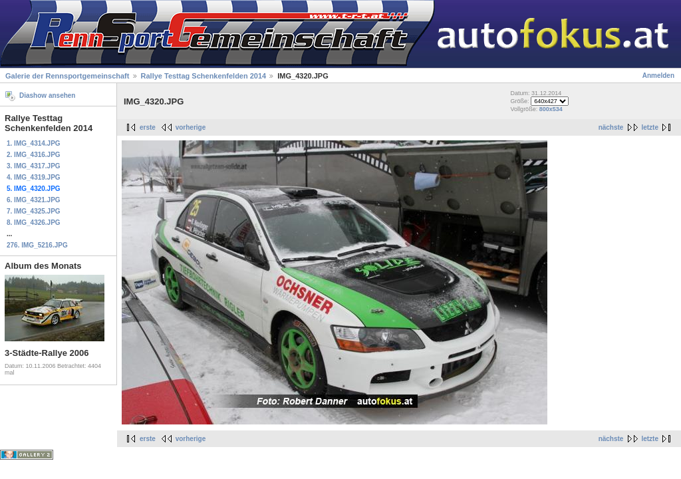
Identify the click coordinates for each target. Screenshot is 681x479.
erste (148, 127)
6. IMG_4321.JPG (34, 200)
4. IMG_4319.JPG (34, 177)
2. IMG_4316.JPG (34, 154)
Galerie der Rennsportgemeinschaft (67, 76)
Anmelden (658, 75)
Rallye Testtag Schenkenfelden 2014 (204, 76)
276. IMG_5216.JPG (37, 245)
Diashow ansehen (47, 95)
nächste (611, 127)
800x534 (551, 109)
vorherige (191, 127)
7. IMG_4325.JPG (34, 211)
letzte (649, 127)
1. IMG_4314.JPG (34, 143)
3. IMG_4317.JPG (34, 166)
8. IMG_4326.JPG (34, 222)
